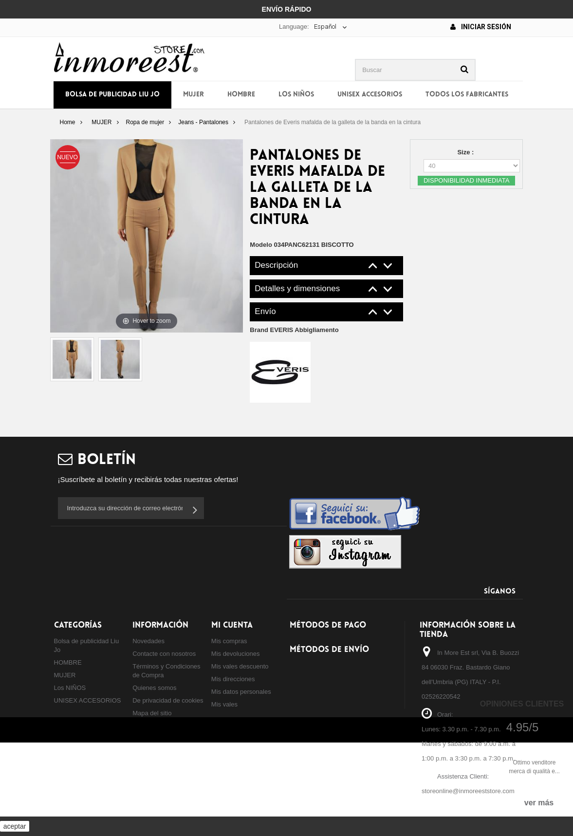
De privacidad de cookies (167, 700)
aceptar (14, 826)
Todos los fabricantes (466, 94)
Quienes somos (154, 687)
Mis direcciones (233, 679)
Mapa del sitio (151, 713)
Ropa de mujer (145, 122)
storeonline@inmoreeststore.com (468, 791)
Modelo (261, 244)
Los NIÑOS (296, 94)
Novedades (148, 641)
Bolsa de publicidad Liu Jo (112, 94)
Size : (466, 152)
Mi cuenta (232, 625)
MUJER (193, 94)
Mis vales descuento (240, 666)
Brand (294, 330)
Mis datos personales (241, 691)
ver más (539, 803)
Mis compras (229, 641)
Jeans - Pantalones (203, 122)
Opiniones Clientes (522, 704)
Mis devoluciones (235, 653)
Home (67, 122)
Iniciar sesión (480, 27)
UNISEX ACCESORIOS (369, 94)
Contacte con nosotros (164, 653)
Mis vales (224, 704)
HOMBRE (241, 94)
